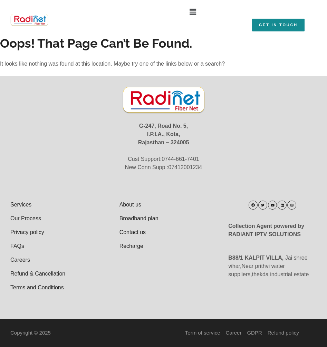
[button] (193, 12)
